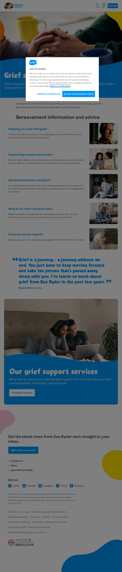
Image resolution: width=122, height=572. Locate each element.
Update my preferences (48, 93)
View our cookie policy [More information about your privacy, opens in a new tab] (60, 86)
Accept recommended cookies (79, 94)
